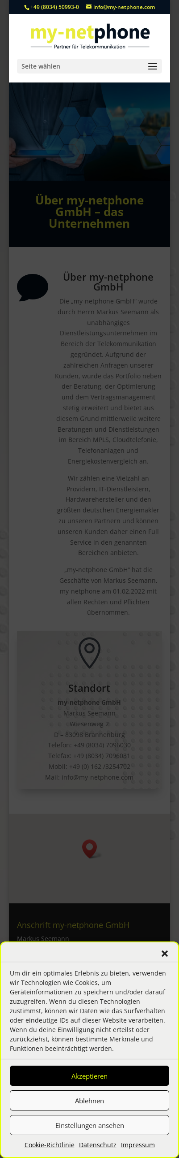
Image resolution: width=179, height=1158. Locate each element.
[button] (164, 953)
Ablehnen (89, 1100)
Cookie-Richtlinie (50, 1145)
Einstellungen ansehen (89, 1125)
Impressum (138, 1145)
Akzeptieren (89, 1075)
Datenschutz (98, 1145)
